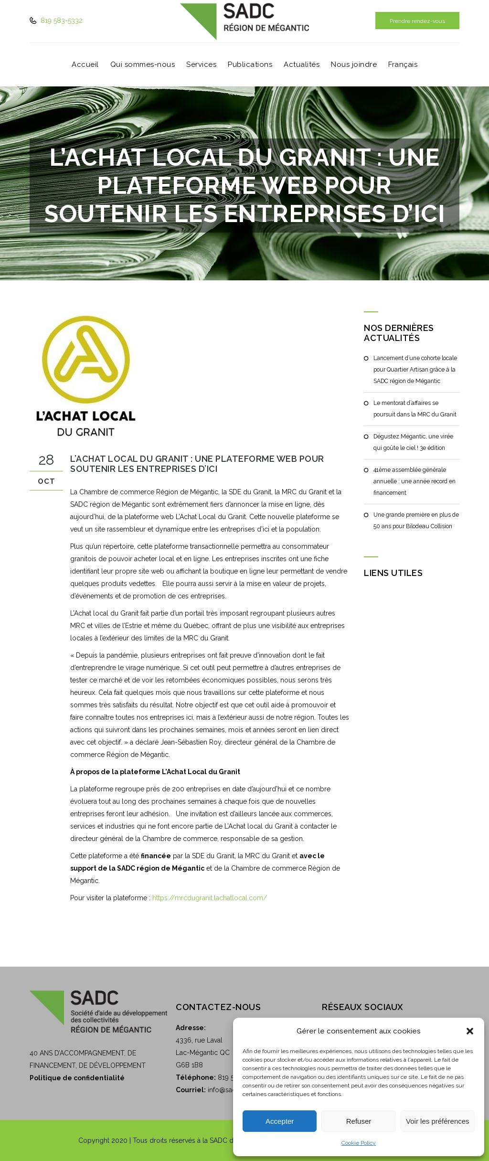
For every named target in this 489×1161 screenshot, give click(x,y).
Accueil (85, 65)
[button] (470, 1031)
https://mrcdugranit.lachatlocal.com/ (209, 898)
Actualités (301, 65)
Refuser (359, 1121)
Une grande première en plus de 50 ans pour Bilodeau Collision (415, 520)
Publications (250, 65)
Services (201, 65)
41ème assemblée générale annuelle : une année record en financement (414, 481)
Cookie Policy (358, 1143)
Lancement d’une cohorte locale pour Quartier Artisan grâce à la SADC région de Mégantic (414, 369)
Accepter (280, 1121)
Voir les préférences (437, 1121)
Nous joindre (354, 65)
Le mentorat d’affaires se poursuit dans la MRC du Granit (414, 409)
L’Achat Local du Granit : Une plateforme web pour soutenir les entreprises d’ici (197, 464)
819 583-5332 (61, 20)
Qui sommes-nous (142, 65)
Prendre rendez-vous (417, 21)
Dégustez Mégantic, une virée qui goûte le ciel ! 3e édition (413, 442)
